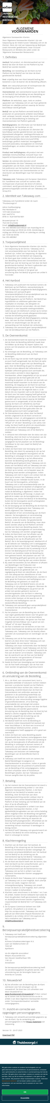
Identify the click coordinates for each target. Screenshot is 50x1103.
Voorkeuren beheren (9, 1081)
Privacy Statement (33, 1022)
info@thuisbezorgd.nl (17, 225)
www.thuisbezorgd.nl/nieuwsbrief (19, 994)
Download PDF (9, 1035)
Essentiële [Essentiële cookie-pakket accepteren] (25, 1098)
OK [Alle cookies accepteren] (25, 1092)
